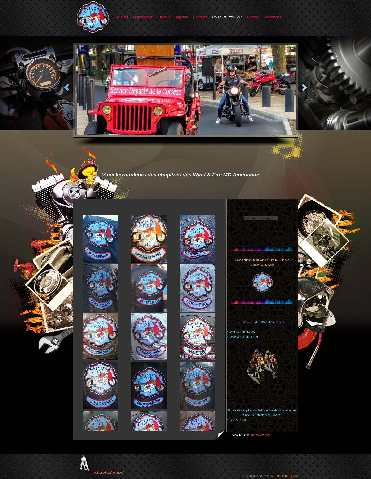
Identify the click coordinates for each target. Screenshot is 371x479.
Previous (67, 87)
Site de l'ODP (238, 420)
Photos (252, 17)
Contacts (200, 17)
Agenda (182, 17)
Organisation (143, 17)
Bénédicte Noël (260, 434)
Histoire (164, 17)
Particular (93, 17)
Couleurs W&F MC (227, 17)
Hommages (272, 17)
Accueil (122, 17)
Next (304, 87)
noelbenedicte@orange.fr (108, 472)
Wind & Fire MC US (242, 332)
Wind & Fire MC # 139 (244, 337)
